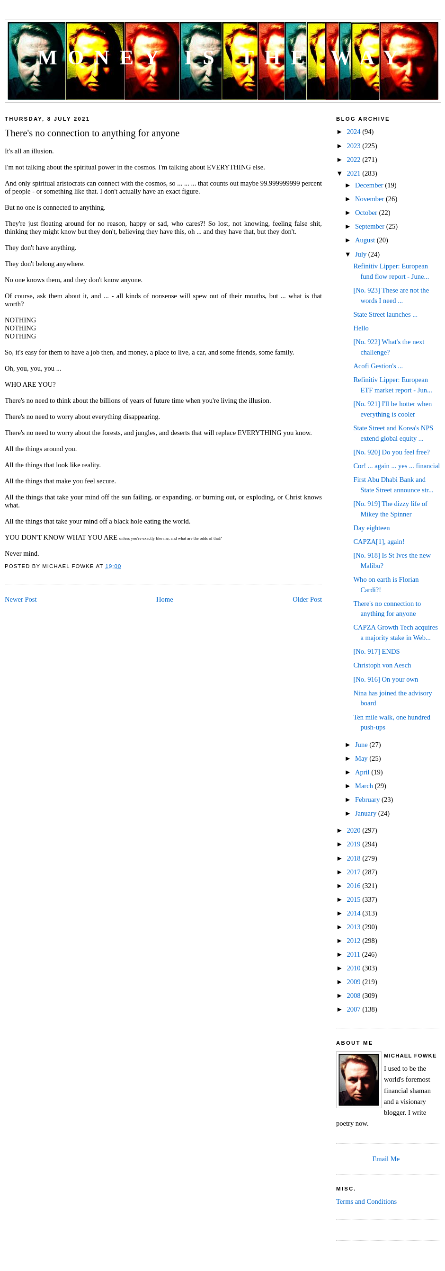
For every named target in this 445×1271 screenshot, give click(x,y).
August (366, 240)
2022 (354, 159)
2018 (354, 858)
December (370, 185)
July (361, 254)
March (365, 786)
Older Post (307, 599)
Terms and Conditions (366, 1201)
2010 (354, 968)
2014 (354, 913)
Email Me (386, 1159)
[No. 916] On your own (385, 679)
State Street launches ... (385, 314)
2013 (354, 927)
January (366, 813)
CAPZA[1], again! (378, 541)
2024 (354, 131)
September (370, 226)
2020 (354, 830)
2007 (354, 1009)
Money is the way (223, 57)
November (370, 199)
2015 (354, 899)
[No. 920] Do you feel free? (391, 452)
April (363, 772)
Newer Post (20, 599)
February (368, 799)
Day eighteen (371, 528)
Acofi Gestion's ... (378, 366)
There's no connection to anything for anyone (92, 133)
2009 (354, 982)
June (362, 744)
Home (164, 599)
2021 (354, 173)
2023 (354, 146)
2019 (354, 844)
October (367, 212)
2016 (354, 885)
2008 (354, 995)
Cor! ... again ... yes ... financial (396, 466)
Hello (360, 328)
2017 (354, 872)
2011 (354, 954)
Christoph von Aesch (382, 665)
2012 (354, 940)
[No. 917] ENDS (376, 651)
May (362, 758)
